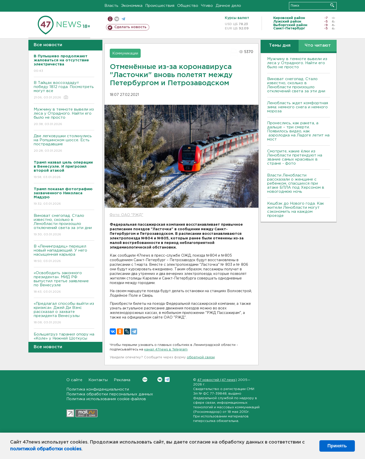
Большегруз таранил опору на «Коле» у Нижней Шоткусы (64, 340)
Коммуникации (125, 53)
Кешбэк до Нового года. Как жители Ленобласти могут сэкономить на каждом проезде (295, 209)
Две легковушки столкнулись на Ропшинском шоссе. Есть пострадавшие (64, 143)
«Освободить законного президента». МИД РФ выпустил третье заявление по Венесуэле (64, 282)
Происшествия (159, 5)
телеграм (123, 18)
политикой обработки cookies (45, 449)
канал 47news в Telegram (166, 349)
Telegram (167, 379)
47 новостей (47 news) (217, 380)
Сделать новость (130, 27)
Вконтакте (144, 379)
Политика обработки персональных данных (109, 394)
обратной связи (201, 357)
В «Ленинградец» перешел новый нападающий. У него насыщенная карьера (64, 254)
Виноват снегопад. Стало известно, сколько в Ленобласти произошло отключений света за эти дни (64, 225)
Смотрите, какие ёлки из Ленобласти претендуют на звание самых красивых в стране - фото (294, 157)
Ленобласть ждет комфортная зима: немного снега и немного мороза (297, 107)
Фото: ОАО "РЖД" (126, 215)
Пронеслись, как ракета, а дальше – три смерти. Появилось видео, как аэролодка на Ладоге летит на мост (298, 131)
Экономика (131, 5)
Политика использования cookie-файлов (106, 399)
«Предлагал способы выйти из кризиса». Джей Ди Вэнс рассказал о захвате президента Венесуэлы (64, 313)
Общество (187, 5)
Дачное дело (228, 5)
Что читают (318, 45)
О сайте (74, 380)
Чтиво (207, 5)
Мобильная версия (110, 18)
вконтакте (116, 18)
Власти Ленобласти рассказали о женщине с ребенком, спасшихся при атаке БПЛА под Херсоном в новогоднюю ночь (295, 183)
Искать (332, 5)
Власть (111, 5)
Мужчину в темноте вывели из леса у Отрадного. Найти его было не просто (64, 117)
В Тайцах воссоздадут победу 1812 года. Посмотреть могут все (64, 90)
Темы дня (279, 45)
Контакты (98, 380)
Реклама (122, 380)
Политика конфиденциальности (97, 389)
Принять (337, 445)
